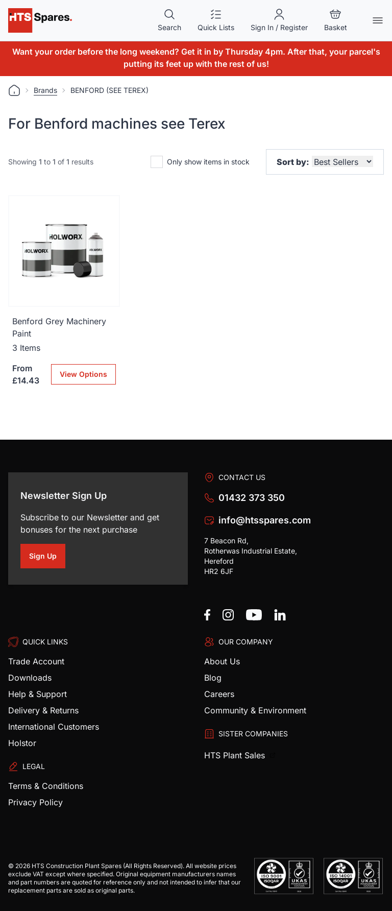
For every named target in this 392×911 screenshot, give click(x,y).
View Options (83, 374)
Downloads (30, 678)
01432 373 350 (251, 497)
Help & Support (37, 694)
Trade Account (36, 661)
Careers (219, 694)
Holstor (22, 743)
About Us (222, 661)
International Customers (53, 727)
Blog (213, 678)
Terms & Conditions (45, 786)
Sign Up (47, 558)
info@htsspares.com (264, 520)
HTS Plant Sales (235, 755)
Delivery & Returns (43, 710)
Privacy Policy (35, 802)
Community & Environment (255, 710)
